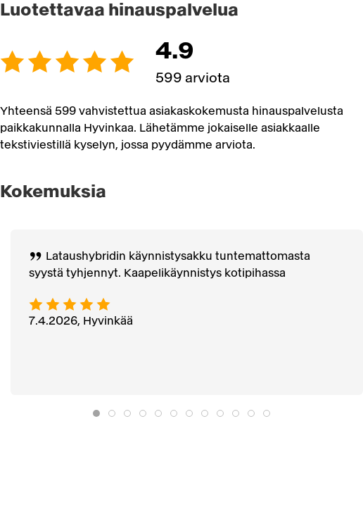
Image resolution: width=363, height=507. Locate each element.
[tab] (96, 413)
